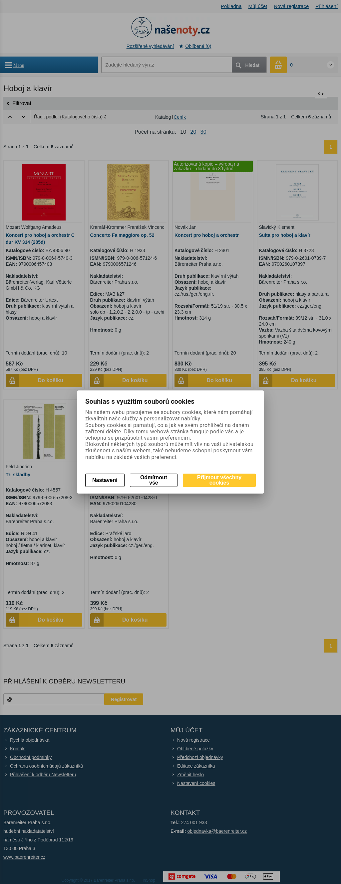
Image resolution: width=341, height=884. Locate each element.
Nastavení (105, 480)
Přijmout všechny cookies (219, 480)
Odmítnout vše (153, 480)
